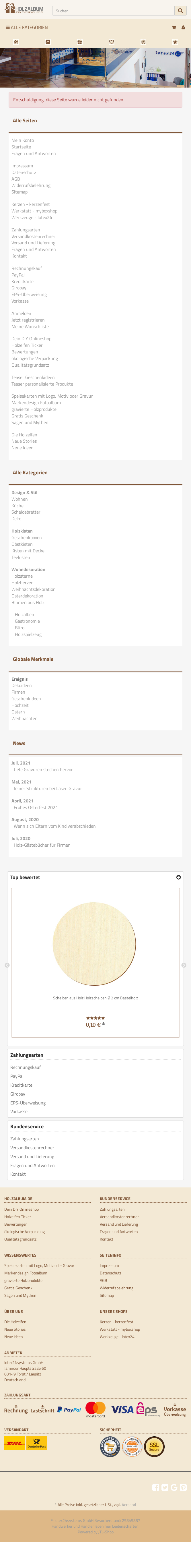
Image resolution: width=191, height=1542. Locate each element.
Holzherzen (22, 582)
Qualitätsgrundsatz (30, 364)
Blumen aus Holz (27, 602)
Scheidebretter (25, 511)
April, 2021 (22, 800)
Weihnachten (24, 718)
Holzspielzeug (28, 634)
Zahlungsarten (25, 229)
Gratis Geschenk (27, 415)
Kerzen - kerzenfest (30, 204)
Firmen (18, 691)
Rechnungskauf (26, 268)
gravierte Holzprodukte (33, 409)
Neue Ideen (22, 447)
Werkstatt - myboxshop (34, 210)
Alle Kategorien (27, 27)
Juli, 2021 (20, 762)
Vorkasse (20, 300)
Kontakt (19, 255)
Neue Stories (24, 441)
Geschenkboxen (26, 537)
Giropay (18, 287)
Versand (129, 1505)
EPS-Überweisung (29, 294)
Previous (7, 965)
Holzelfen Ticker (27, 345)
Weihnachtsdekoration (33, 589)
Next (184, 965)
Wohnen (19, 499)
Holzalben (24, 614)
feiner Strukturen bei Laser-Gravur (48, 788)
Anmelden (21, 313)
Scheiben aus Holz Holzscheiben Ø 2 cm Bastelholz (95, 998)
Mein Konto (22, 140)
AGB (15, 178)
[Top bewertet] (178, 877)
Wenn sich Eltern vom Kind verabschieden (55, 826)
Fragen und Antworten (33, 153)
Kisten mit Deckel (28, 550)
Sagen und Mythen (29, 422)
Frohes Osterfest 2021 (36, 807)
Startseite (21, 146)
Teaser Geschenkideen (33, 377)
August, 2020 (25, 819)
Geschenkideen (26, 698)
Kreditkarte (22, 281)
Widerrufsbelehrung (30, 185)
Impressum (22, 165)
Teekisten (20, 557)
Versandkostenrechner (33, 236)
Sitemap (19, 191)
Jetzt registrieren (28, 319)
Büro (19, 627)
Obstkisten (22, 544)
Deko (16, 518)
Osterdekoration (27, 595)
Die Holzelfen (24, 434)
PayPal (18, 274)
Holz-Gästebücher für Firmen (42, 844)
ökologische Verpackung (34, 358)
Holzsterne (22, 575)
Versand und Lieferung (33, 242)
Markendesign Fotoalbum (36, 402)
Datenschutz (23, 172)
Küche (17, 505)
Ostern (18, 711)
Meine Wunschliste (30, 326)
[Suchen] (113, 11)
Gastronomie (27, 621)
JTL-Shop (106, 1532)
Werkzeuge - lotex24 (31, 217)
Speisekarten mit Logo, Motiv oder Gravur (52, 395)
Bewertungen (24, 351)
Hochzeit (20, 705)
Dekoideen (21, 685)
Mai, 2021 (21, 781)
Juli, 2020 (20, 838)
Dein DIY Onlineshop (31, 338)
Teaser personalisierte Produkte (42, 383)
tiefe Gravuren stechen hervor (43, 769)
